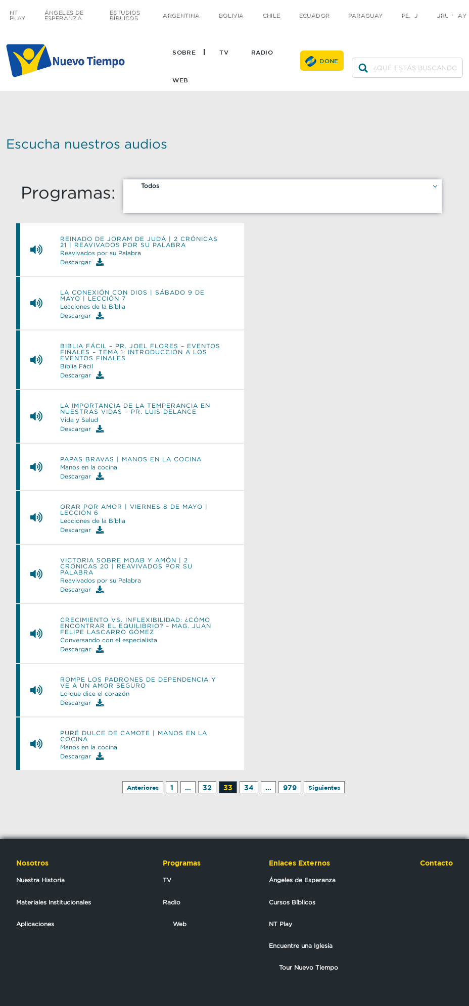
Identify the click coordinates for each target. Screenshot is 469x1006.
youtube (456, 6)
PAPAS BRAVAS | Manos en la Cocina (131, 459)
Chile (271, 15)
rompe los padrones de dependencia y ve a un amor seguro (138, 683)
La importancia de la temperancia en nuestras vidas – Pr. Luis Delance (135, 409)
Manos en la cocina (88, 467)
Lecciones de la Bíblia (92, 306)
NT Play (17, 15)
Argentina (181, 15)
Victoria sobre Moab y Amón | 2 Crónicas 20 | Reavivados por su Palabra (126, 566)
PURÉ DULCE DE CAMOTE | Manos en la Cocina (133, 736)
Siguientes (324, 787)
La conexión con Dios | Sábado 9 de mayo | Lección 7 (132, 296)
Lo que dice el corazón (94, 693)
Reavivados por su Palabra (100, 253)
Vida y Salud (79, 419)
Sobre (184, 52)
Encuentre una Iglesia (301, 945)
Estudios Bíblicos (124, 15)
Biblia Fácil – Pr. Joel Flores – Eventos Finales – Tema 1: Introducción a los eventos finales (140, 352)
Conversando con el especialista (108, 640)
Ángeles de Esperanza (63, 15)
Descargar (82, 262)
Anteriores (143, 787)
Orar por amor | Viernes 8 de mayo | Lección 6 (134, 510)
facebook (436, 6)
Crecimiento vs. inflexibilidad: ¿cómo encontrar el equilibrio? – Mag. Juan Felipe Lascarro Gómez (135, 626)
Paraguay (365, 15)
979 (290, 787)
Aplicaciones (35, 924)
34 (249, 787)
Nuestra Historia (40, 880)
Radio (262, 52)
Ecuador (314, 15)
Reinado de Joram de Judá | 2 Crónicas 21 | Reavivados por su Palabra (139, 242)
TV (223, 52)
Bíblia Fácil (76, 366)
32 (207, 787)
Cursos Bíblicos (292, 902)
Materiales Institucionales (53, 902)
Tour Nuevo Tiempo (308, 967)
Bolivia (231, 15)
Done (329, 60)
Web (180, 80)
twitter (416, 6)
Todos (150, 185)
